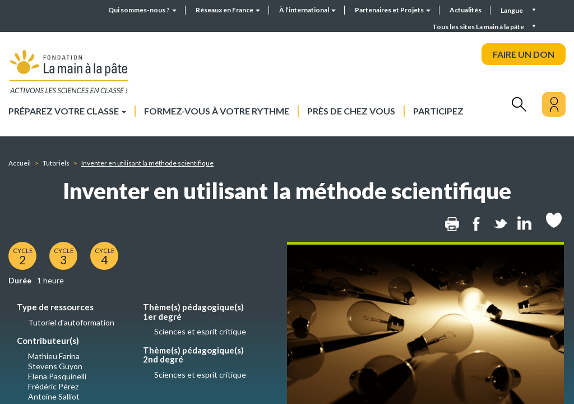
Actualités (466, 10)
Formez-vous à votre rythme (216, 110)
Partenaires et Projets (392, 10)
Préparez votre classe (67, 110)
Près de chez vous (351, 110)
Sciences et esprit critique (200, 331)
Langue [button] (512, 10)
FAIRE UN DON (523, 54)
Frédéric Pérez (53, 386)
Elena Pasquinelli (57, 376)
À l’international (307, 10)
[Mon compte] (554, 104)
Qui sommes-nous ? (142, 10)
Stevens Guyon (55, 366)
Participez (438, 110)
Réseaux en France (228, 10)
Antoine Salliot (54, 396)
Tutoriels (56, 163)
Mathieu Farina (54, 356)
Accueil (19, 163)
